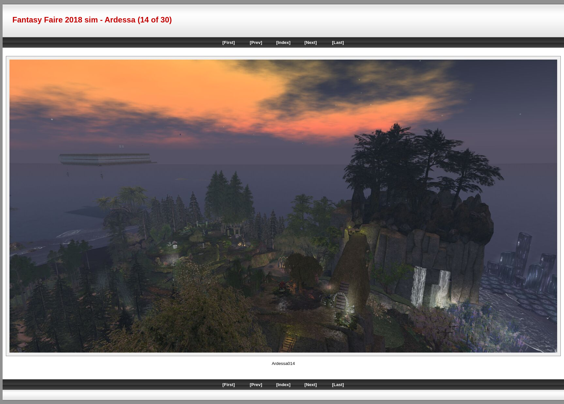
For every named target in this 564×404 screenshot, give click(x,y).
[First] (229, 42)
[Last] (338, 42)
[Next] (311, 42)
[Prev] (256, 42)
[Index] (283, 42)
